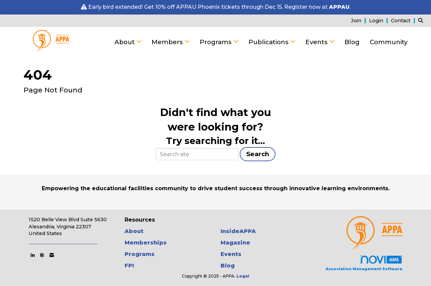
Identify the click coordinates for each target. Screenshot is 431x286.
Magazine (235, 242)
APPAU (339, 7)
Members (168, 42)
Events (317, 42)
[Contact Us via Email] (51, 255)
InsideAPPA (238, 231)
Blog (352, 42)
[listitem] (359, 20)
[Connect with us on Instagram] (42, 255)
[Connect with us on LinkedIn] (32, 255)
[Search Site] (422, 20)
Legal (242, 276)
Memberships (146, 242)
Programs (216, 42)
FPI (129, 265)
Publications (269, 42)
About (125, 42)
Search (257, 154)
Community (388, 42)
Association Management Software (364, 263)
